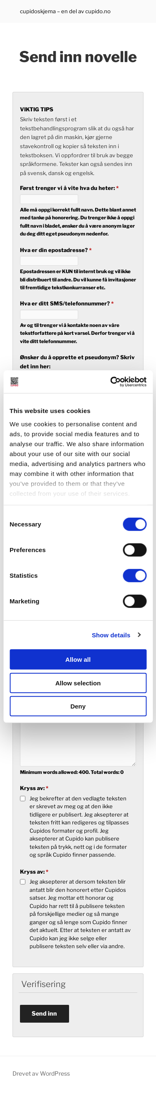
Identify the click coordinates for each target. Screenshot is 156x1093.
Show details (111, 634)
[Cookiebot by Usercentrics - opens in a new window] (111, 381)
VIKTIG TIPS (36, 109)
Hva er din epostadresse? (56, 250)
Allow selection (78, 682)
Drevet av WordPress (41, 1073)
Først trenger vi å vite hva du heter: (69, 188)
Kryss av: (34, 788)
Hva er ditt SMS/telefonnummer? (67, 303)
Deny (78, 706)
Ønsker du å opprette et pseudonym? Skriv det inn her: (77, 362)
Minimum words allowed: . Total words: (72, 772)
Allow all (78, 659)
